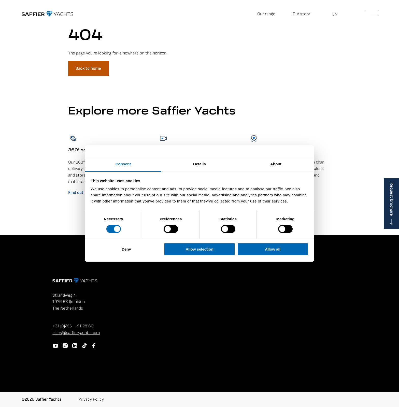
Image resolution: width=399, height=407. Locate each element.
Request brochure (391, 199)
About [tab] (275, 164)
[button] (338, 14)
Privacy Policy (91, 399)
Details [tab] (199, 164)
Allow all (272, 249)
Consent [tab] (123, 164)
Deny (126, 249)
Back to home (88, 68)
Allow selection (199, 249)
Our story (301, 14)
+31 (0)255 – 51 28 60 (72, 326)
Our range (266, 14)
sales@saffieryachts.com (76, 332)
